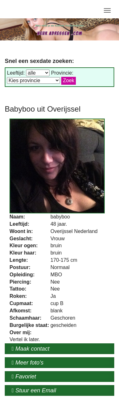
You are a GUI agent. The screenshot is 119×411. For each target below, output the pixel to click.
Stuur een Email (34, 390)
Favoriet (24, 376)
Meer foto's (27, 362)
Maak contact (31, 349)
